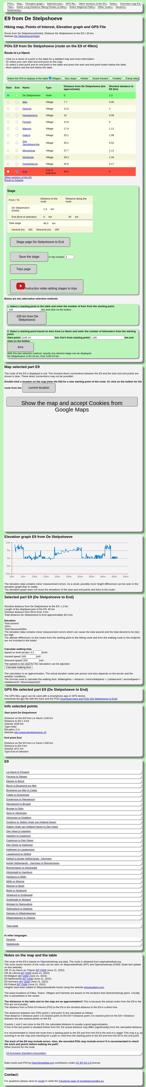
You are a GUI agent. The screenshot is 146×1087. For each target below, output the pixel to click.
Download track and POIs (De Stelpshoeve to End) (88, 698)
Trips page (23, 269)
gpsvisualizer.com (94, 987)
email (41, 1081)
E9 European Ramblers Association (26, 1053)
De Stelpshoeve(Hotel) (27, 36)
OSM (43, 970)
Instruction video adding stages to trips (46, 286)
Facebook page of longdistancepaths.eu (81, 1081)
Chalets (117, 78)
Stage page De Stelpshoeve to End (40, 242)
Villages (56, 78)
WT (37, 970)
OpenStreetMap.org (43, 1062)
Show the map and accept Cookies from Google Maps (71, 403)
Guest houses (100, 78)
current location (39, 387)
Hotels (84, 78)
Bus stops (70, 78)
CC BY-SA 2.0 (83, 1062)
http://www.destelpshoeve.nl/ (30, 732)
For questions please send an (21, 1081)
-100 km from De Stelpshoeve (26, 318)
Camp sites (132, 78)
